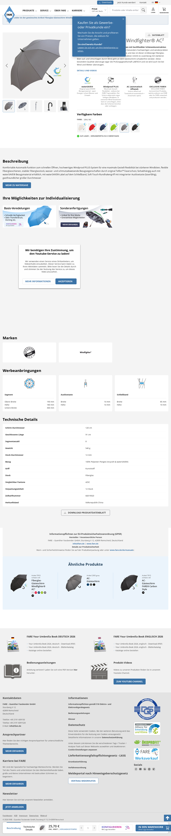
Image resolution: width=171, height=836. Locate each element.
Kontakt (143, 2)
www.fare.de (92, 543)
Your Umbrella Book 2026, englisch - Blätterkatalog (138, 647)
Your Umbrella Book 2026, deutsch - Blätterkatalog (51, 647)
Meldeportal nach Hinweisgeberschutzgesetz (98, 773)
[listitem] (9, 106)
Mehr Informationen (38, 281)
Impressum (23, 815)
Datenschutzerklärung (112, 737)
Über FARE (61, 9)
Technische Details (29, 828)
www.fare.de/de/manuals (121, 550)
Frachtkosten (7, 815)
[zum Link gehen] (100, 680)
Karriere (78, 9)
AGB (15, 815)
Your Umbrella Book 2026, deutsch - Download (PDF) (52, 644)
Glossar (71, 719)
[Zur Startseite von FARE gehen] (9, 23)
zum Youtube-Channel (129, 681)
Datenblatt (156, 35)
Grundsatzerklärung (77, 761)
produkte (29, 9)
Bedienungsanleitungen (79, 713)
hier (75, 669)
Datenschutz (34, 815)
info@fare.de (78, 543)
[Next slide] (65, 65)
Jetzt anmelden (14, 807)
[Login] (153, 10)
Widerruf (43, 815)
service (45, 9)
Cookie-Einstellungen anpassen (82, 749)
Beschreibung (14, 828)
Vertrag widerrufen (83, 780)
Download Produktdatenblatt (85, 512)
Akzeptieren (65, 281)
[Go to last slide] (6, 65)
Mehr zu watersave (16, 185)
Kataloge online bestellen (40, 650)
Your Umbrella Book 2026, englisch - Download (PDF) (139, 644)
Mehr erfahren (14, 751)
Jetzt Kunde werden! (126, 2)
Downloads (105, 2)
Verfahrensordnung (77, 767)
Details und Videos (87, 70)
